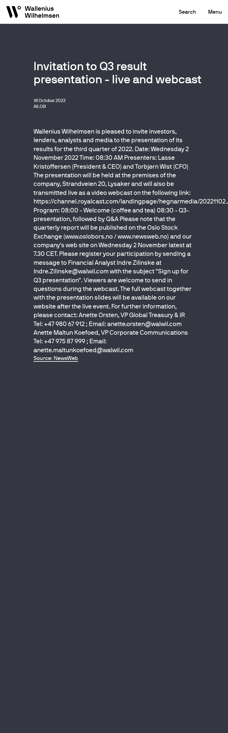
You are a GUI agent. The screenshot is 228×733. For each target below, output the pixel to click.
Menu (215, 12)
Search (187, 12)
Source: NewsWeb (56, 358)
